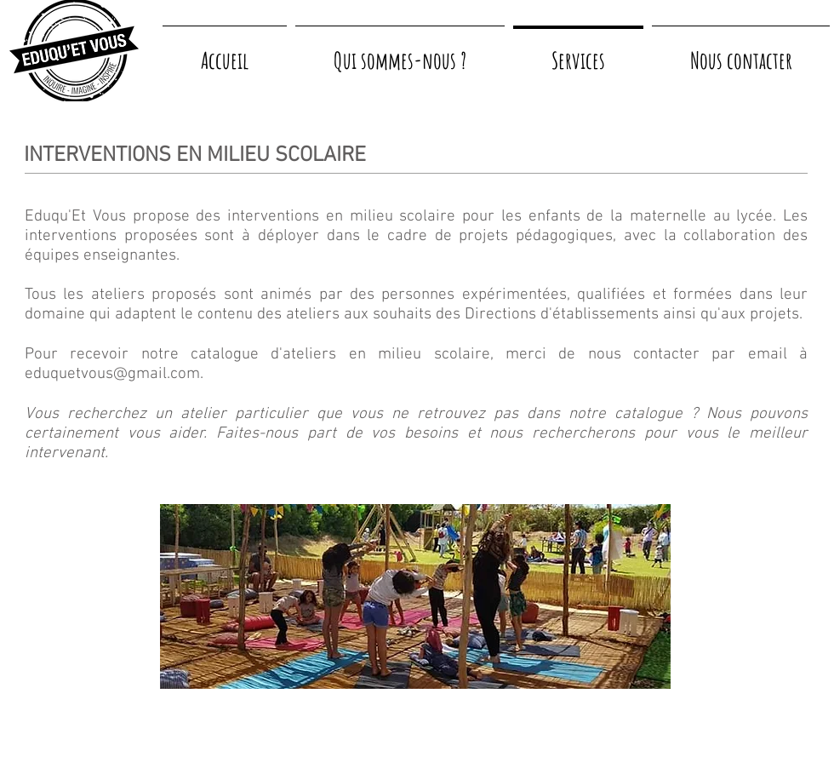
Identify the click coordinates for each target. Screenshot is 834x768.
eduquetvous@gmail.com (112, 374)
